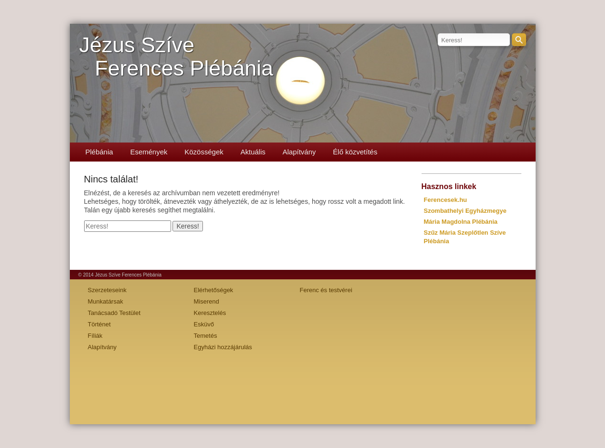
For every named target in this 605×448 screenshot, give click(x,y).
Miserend (206, 301)
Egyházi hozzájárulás (223, 347)
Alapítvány (299, 152)
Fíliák (95, 335)
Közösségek (203, 152)
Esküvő (204, 324)
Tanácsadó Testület (114, 312)
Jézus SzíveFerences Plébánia (176, 56)
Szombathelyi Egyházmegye (465, 210)
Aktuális (253, 152)
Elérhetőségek (213, 290)
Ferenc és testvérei (326, 290)
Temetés (205, 335)
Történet (99, 324)
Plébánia (99, 152)
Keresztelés (210, 312)
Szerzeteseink (107, 290)
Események (148, 152)
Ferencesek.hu (445, 199)
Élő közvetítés (355, 152)
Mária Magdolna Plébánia (461, 221)
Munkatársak (105, 301)
